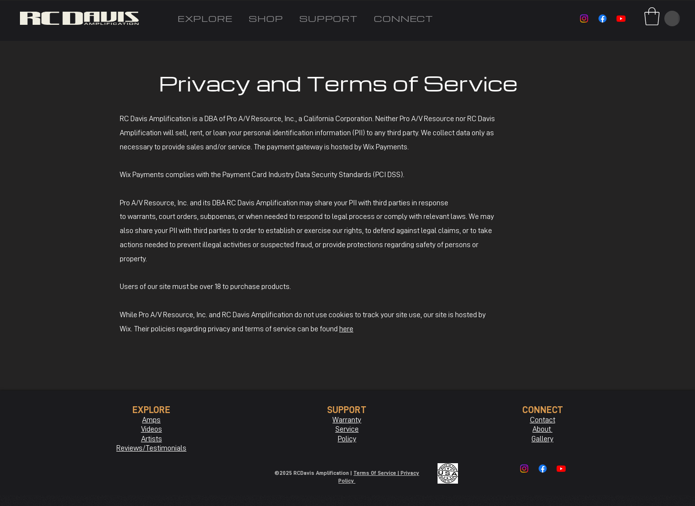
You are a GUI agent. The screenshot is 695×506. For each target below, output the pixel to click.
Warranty (346, 420)
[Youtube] (621, 18)
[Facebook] (602, 18)
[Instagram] (584, 18)
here (346, 329)
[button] (651, 16)
